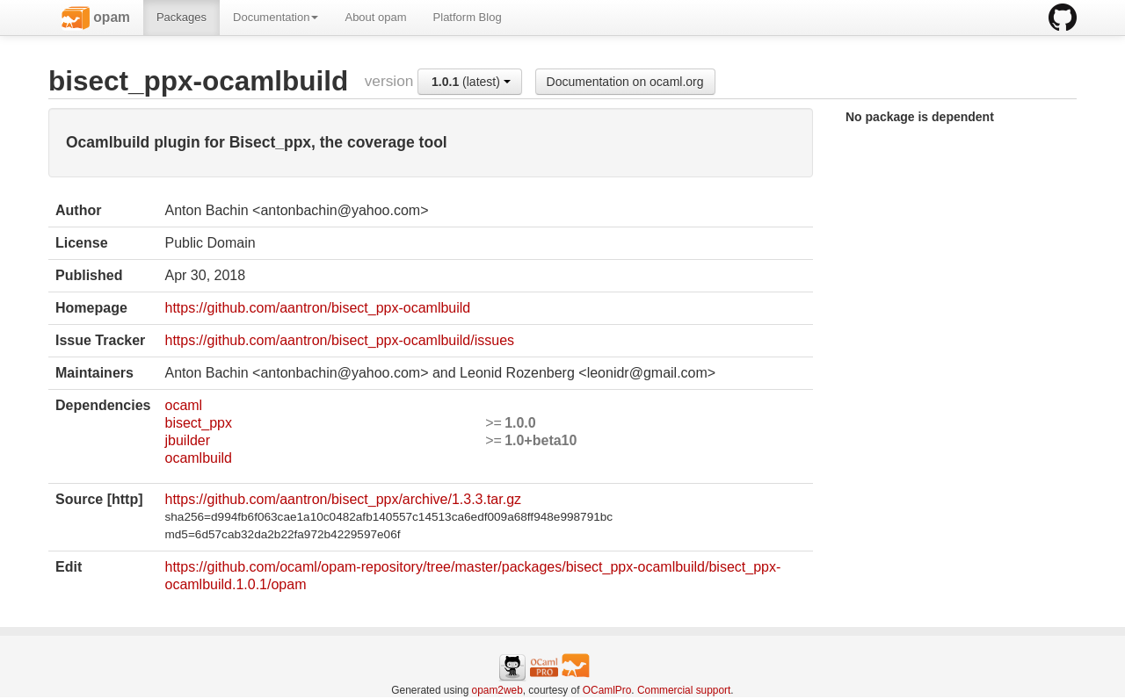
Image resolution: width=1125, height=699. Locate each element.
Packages (181, 17)
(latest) (471, 82)
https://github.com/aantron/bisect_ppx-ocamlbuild (317, 307)
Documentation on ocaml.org (625, 82)
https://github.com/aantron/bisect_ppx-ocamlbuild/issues (339, 340)
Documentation (275, 17)
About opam (375, 17)
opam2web (497, 690)
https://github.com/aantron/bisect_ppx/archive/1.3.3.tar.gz (342, 499)
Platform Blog (467, 17)
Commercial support (683, 690)
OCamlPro (607, 690)
